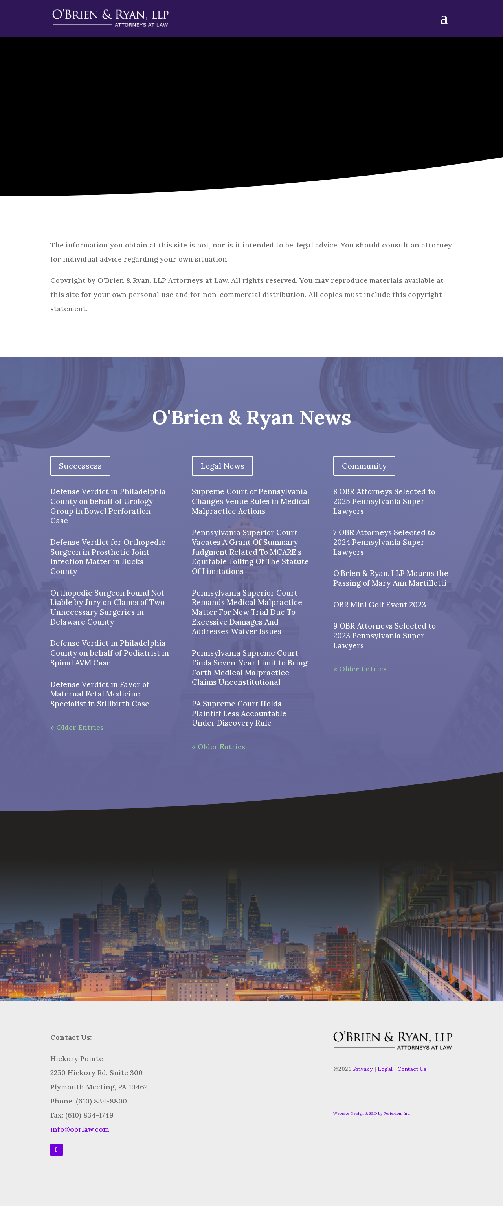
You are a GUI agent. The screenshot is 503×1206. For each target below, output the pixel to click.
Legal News (222, 466)
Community (364, 466)
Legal (385, 1068)
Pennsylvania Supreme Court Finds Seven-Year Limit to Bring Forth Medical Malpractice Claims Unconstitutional (249, 667)
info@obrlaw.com (79, 1129)
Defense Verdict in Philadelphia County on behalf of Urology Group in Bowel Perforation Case (108, 506)
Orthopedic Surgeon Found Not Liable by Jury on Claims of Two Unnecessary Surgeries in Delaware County (107, 607)
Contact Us (411, 1068)
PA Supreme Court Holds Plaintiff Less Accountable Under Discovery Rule (239, 713)
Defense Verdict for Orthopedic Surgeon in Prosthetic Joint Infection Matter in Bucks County (107, 556)
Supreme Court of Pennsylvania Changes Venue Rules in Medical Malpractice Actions (251, 501)
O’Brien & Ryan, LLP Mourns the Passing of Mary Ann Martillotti (390, 578)
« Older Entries (77, 727)
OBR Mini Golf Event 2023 (379, 604)
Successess (80, 466)
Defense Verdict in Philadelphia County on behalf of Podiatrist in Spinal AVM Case (109, 652)
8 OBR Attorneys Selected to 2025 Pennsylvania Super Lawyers (384, 501)
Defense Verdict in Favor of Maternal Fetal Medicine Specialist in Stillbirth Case (99, 694)
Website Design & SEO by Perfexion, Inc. (371, 1113)
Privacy (363, 1068)
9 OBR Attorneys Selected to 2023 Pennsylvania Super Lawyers (384, 635)
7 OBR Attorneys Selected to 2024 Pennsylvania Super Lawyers (384, 542)
